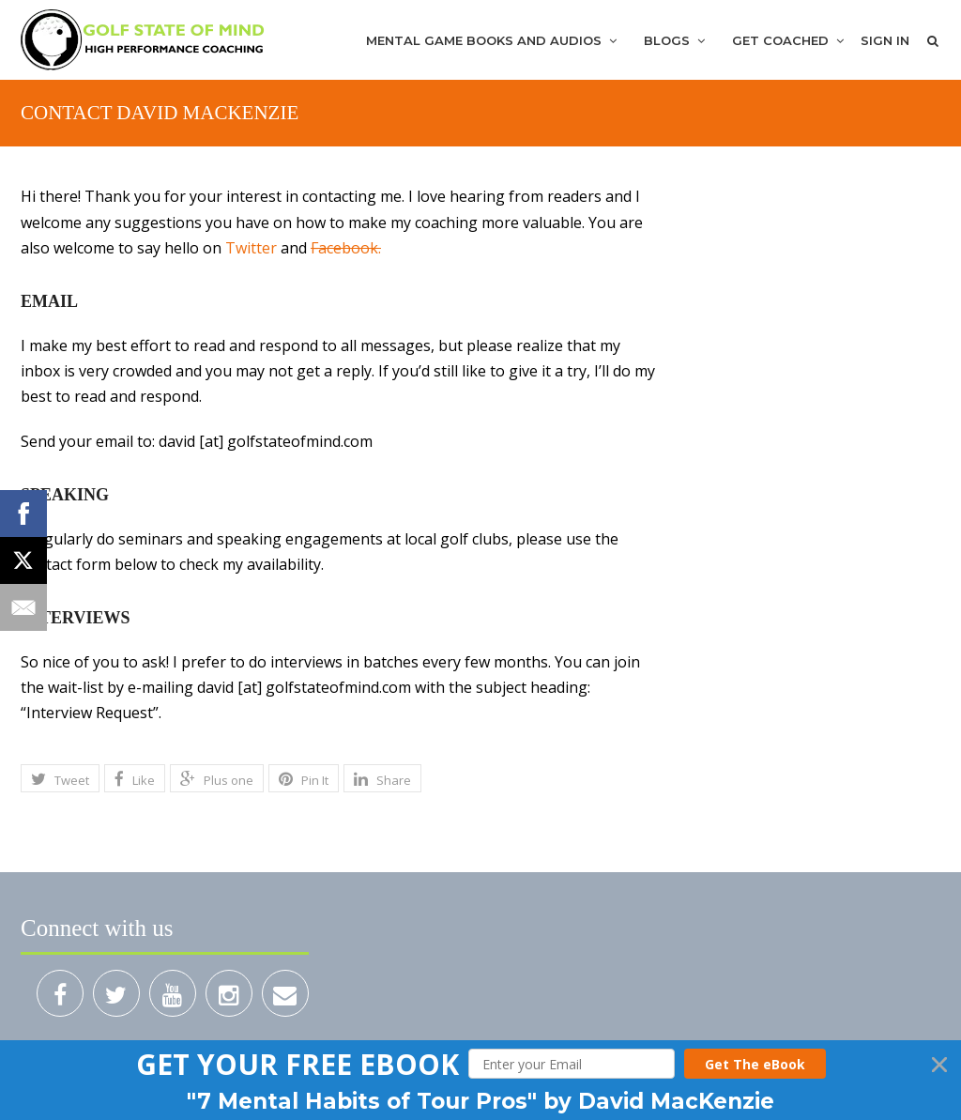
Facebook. (346, 248)
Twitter (251, 248)
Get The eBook (755, 1064)
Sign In (885, 40)
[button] (297, 1064)
